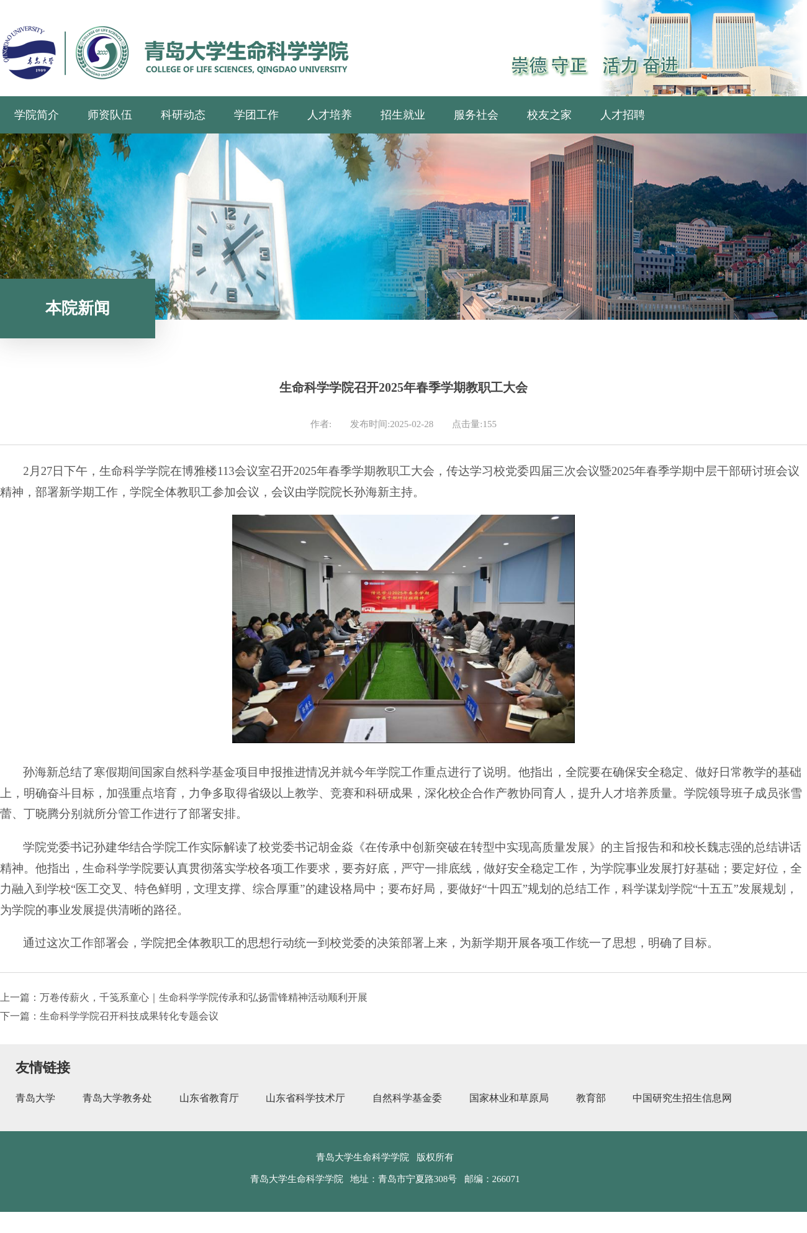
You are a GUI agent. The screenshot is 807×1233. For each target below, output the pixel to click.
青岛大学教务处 (117, 1098)
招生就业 (403, 115)
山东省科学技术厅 (305, 1098)
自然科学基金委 (407, 1098)
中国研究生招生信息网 (682, 1098)
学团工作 (256, 115)
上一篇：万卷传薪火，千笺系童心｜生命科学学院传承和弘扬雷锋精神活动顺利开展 (183, 997)
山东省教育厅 (209, 1098)
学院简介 (36, 115)
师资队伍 (110, 115)
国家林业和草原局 (509, 1098)
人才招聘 (622, 115)
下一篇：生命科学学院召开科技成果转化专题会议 (109, 1016)
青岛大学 (35, 1098)
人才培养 (329, 115)
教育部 (591, 1098)
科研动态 (183, 115)
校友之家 (549, 115)
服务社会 (476, 115)
